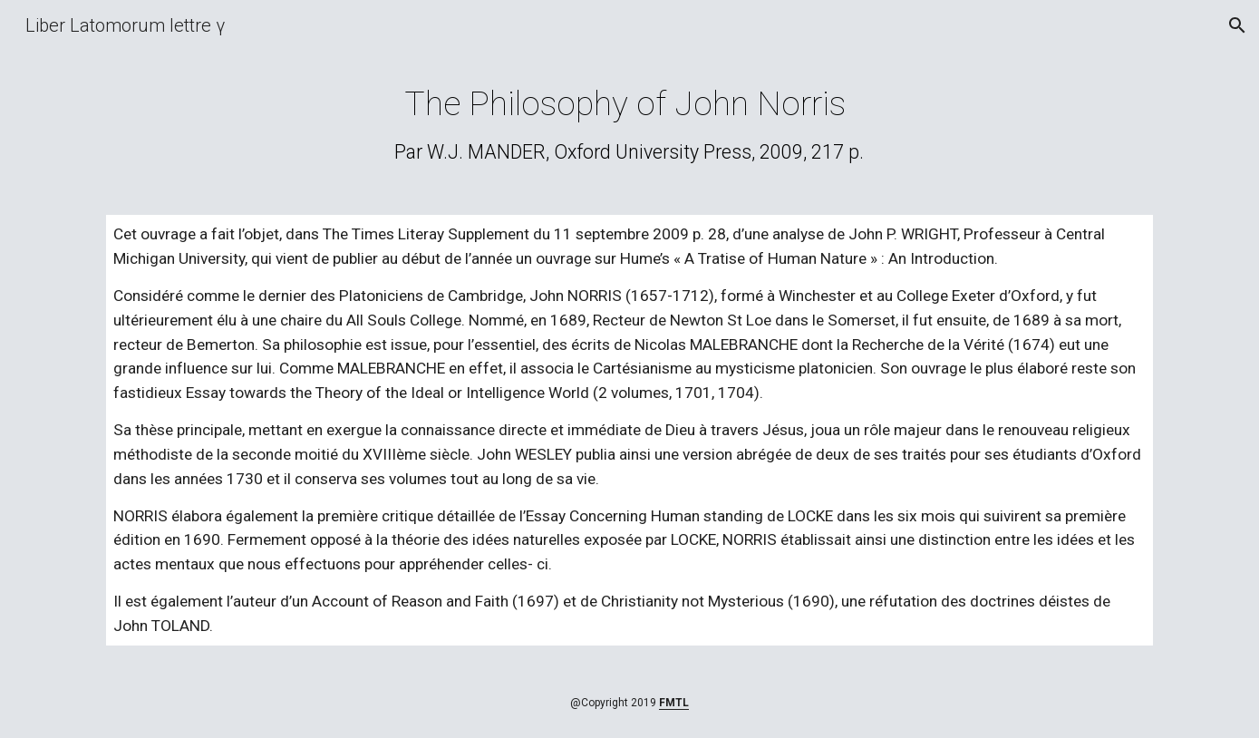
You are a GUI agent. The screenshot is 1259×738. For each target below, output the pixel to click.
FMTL (674, 702)
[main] (630, 123)
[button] (1237, 25)
